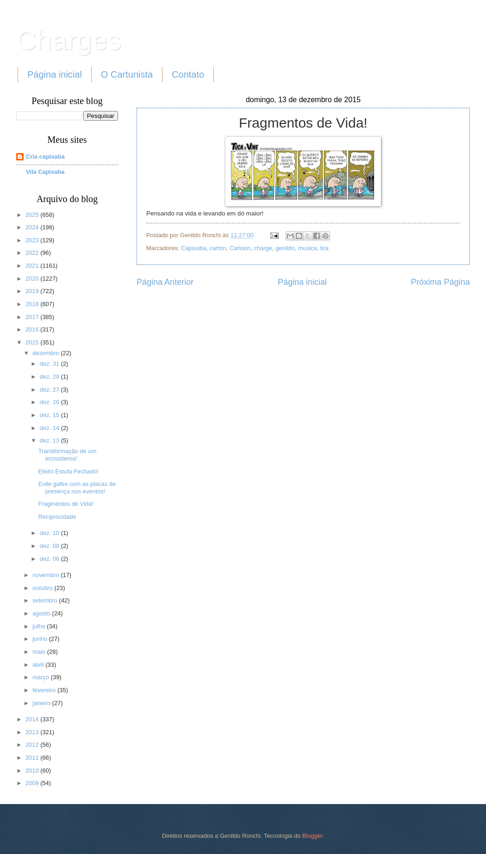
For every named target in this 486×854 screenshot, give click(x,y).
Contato (188, 74)
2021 (32, 265)
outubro (43, 587)
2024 (32, 227)
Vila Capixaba (45, 171)
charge (263, 248)
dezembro (46, 353)
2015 (32, 342)
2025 (32, 214)
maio (39, 651)
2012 (32, 744)
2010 (32, 770)
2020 (32, 278)
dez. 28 (50, 376)
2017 (32, 316)
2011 (32, 757)
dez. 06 (50, 558)
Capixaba (193, 248)
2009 (32, 783)
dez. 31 (50, 363)
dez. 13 (50, 440)
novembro (46, 574)
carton (218, 248)
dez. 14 (50, 427)
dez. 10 (50, 532)
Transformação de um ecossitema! (67, 454)
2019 (32, 291)
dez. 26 (50, 402)
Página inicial (54, 74)
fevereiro (44, 690)
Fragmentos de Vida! (65, 503)
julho (39, 626)
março (41, 677)
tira (324, 248)
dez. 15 (50, 415)
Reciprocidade (57, 516)
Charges (68, 40)
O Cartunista (127, 74)
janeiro (42, 703)
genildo (285, 248)
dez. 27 (50, 389)
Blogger (312, 835)
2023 (32, 240)
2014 (32, 719)
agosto (42, 613)
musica (307, 248)
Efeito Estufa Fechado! (68, 471)
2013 (32, 732)
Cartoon (240, 248)
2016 (32, 329)
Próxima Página (440, 282)
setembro (45, 600)
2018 (32, 304)
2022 (32, 252)
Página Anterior (165, 282)
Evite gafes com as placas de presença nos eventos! (77, 487)
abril (38, 664)
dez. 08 (50, 545)
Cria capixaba (45, 156)
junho (40, 638)
